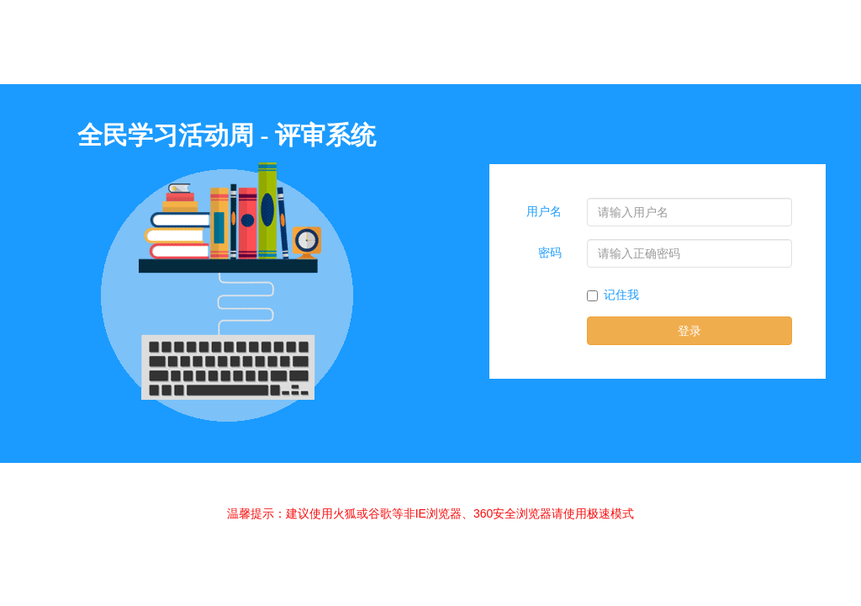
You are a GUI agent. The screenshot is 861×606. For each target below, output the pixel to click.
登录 (689, 331)
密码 (550, 253)
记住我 (613, 295)
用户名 (544, 211)
